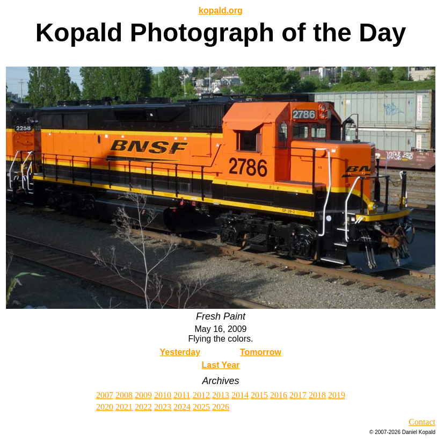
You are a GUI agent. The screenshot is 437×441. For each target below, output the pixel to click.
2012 (201, 395)
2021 (124, 406)
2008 (124, 395)
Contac (421, 421)
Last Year (221, 365)
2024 (182, 406)
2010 (162, 395)
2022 (143, 406)
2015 (259, 395)
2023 (162, 406)
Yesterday (180, 352)
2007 (104, 395)
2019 (336, 395)
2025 (201, 406)
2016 (278, 395)
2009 (143, 395)
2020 (104, 406)
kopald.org (221, 10)
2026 (220, 406)
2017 (298, 395)
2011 (181, 395)
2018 (317, 395)
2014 (240, 395)
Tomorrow (260, 352)
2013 (220, 395)
